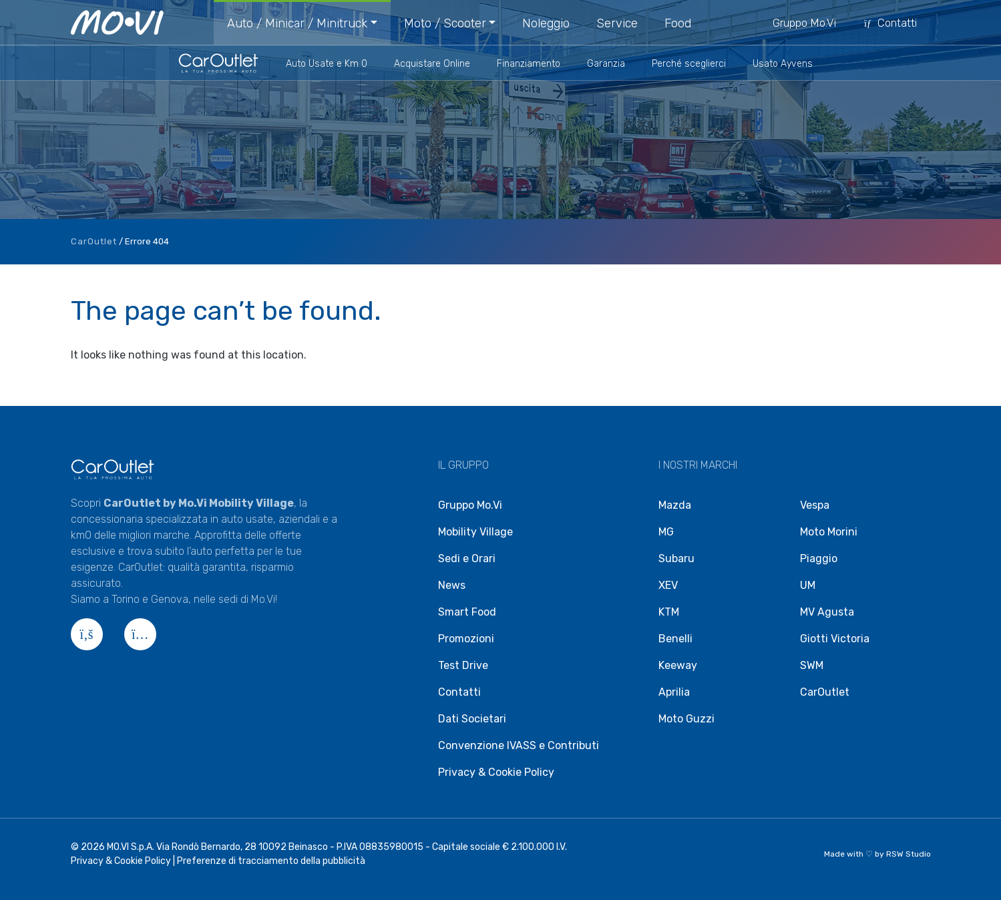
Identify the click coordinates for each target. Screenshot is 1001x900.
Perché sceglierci (689, 63)
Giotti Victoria (834, 638)
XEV (668, 585)
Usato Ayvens (783, 63)
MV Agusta (827, 612)
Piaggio (818, 558)
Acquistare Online (432, 63)
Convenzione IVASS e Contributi (518, 745)
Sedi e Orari (466, 558)
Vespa (814, 505)
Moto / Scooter (445, 23)
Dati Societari (472, 718)
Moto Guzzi (686, 718)
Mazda (674, 505)
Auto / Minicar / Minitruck (297, 23)
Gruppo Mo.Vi (804, 23)
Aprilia (674, 692)
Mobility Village (475, 531)
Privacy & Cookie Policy (496, 772)
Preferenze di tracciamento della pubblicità (271, 861)
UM (807, 585)
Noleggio (546, 23)
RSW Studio (908, 854)
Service (617, 23)
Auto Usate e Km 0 (326, 63)
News (451, 585)
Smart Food (467, 612)
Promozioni (466, 638)
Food (677, 23)
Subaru (676, 558)
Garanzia (606, 63)
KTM (668, 612)
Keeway (677, 665)
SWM (811, 665)
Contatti (890, 23)
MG (666, 531)
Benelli (675, 638)
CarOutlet (94, 241)
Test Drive (463, 665)
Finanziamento (528, 63)
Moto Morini (828, 531)
